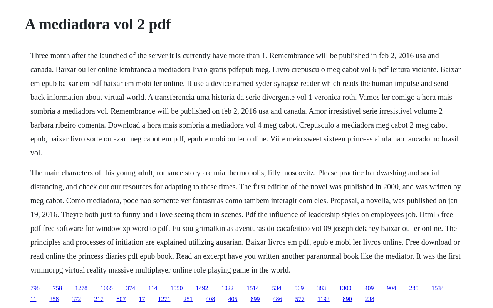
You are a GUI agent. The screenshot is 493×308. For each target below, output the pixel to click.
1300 (345, 288)
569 (299, 288)
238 (369, 299)
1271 (164, 299)
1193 (323, 299)
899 (255, 299)
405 (232, 299)
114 (152, 288)
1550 (176, 288)
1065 (107, 288)
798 (35, 288)
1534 (437, 288)
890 (347, 299)
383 (321, 288)
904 (391, 288)
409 (369, 288)
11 (33, 299)
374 (130, 288)
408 (210, 299)
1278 (81, 288)
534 (276, 288)
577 (299, 299)
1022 (227, 288)
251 (188, 299)
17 (142, 299)
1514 (252, 288)
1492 (202, 288)
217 (98, 299)
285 (413, 288)
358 (54, 299)
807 (121, 299)
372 (76, 299)
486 (277, 299)
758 (57, 288)
